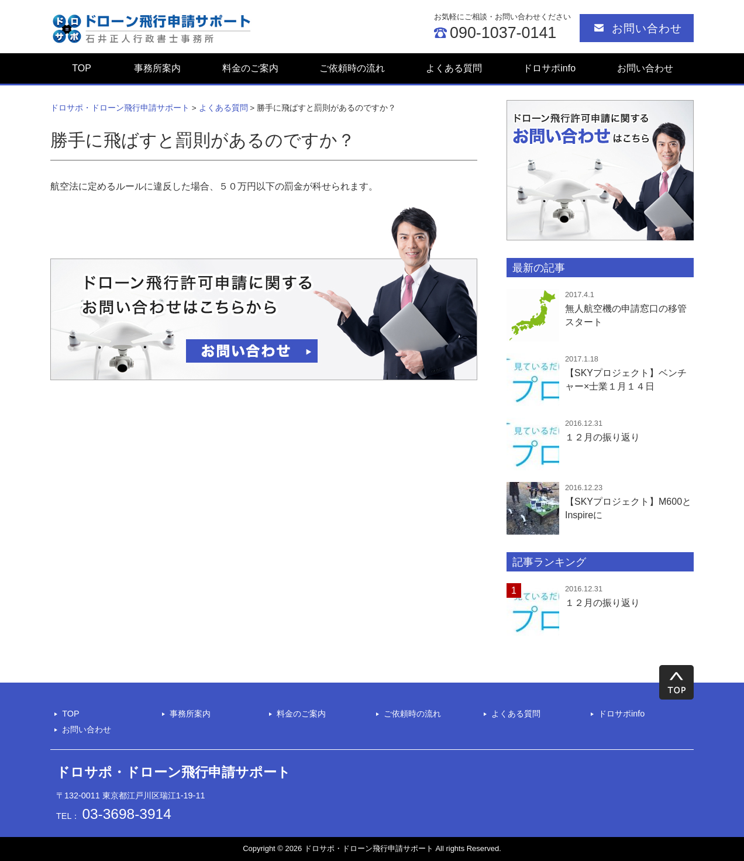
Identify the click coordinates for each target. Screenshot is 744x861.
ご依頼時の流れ (352, 68)
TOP (81, 68)
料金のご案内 (250, 68)
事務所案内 (157, 68)
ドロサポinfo (549, 68)
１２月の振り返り (602, 603)
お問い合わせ (647, 28)
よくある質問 (454, 68)
